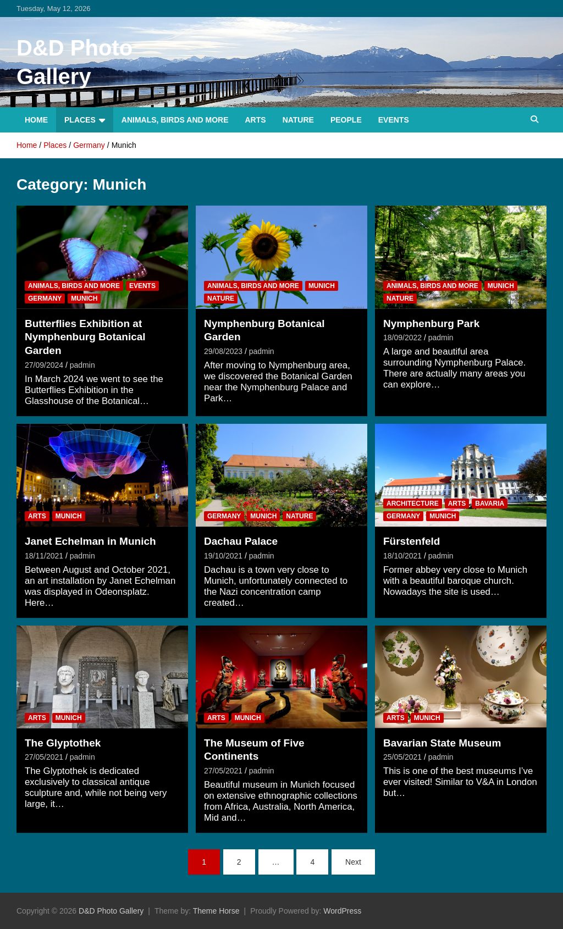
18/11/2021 (44, 555)
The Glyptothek (63, 743)
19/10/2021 (223, 555)
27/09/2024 (44, 365)
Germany (45, 298)
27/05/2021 (44, 757)
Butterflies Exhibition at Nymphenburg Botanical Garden (85, 337)
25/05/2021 (402, 757)
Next (353, 862)
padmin (82, 365)
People (346, 119)
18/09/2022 (402, 337)
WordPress (342, 910)
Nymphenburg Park (431, 323)
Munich (84, 298)
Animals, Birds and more (175, 119)
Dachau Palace (241, 541)
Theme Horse (216, 910)
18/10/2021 (402, 555)
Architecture (413, 503)
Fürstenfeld (411, 541)
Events (393, 119)
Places (80, 119)
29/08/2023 (223, 351)
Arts (255, 119)
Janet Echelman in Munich (90, 541)
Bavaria (489, 503)
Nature (298, 119)
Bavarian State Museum (442, 743)
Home (36, 119)
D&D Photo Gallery (111, 910)
